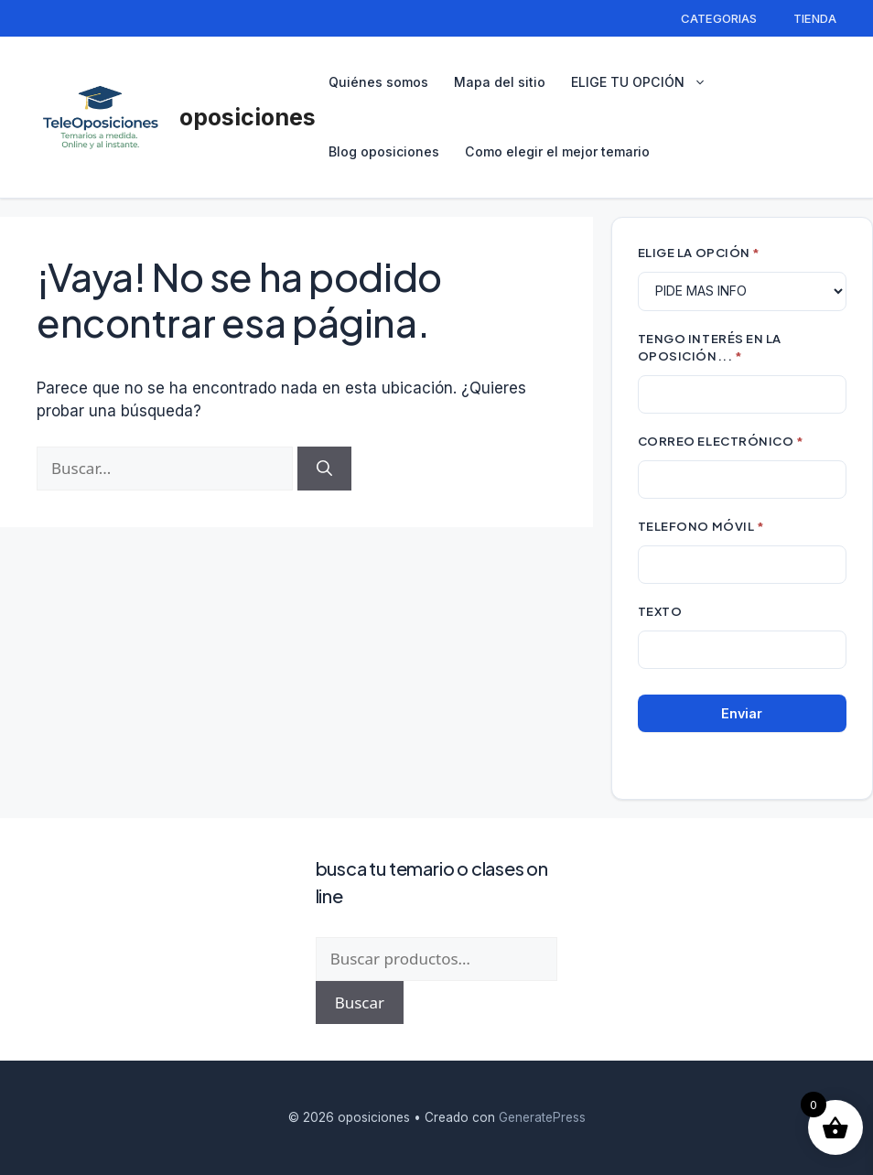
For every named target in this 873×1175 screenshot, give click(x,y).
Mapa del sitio (499, 82)
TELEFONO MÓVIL (701, 526)
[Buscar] (324, 468)
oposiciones (247, 117)
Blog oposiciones (384, 151)
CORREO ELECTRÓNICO (721, 440)
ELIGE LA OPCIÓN (699, 252)
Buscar (359, 1002)
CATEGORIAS (719, 18)
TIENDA (814, 18)
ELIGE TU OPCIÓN (648, 82)
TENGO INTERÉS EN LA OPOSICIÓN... (709, 347)
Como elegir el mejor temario (557, 151)
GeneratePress (542, 1117)
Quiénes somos (378, 82)
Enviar (741, 713)
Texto (660, 611)
